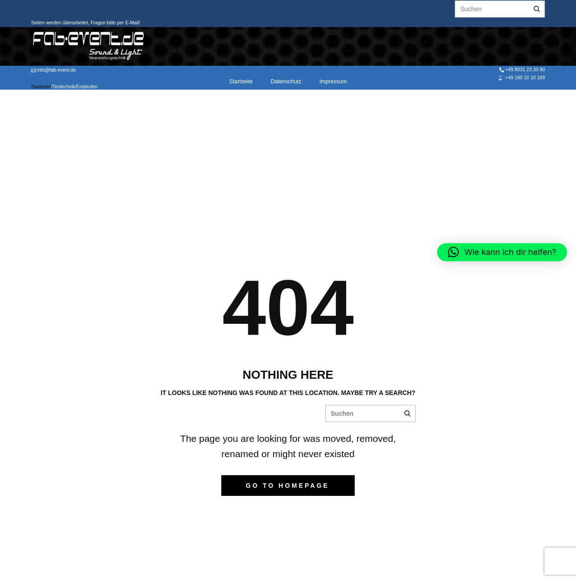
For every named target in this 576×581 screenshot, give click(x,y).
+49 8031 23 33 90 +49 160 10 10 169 (521, 73)
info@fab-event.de (53, 70)
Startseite (241, 81)
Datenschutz (286, 81)
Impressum (333, 81)
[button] (502, 252)
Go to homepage (287, 485)
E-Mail (131, 22)
